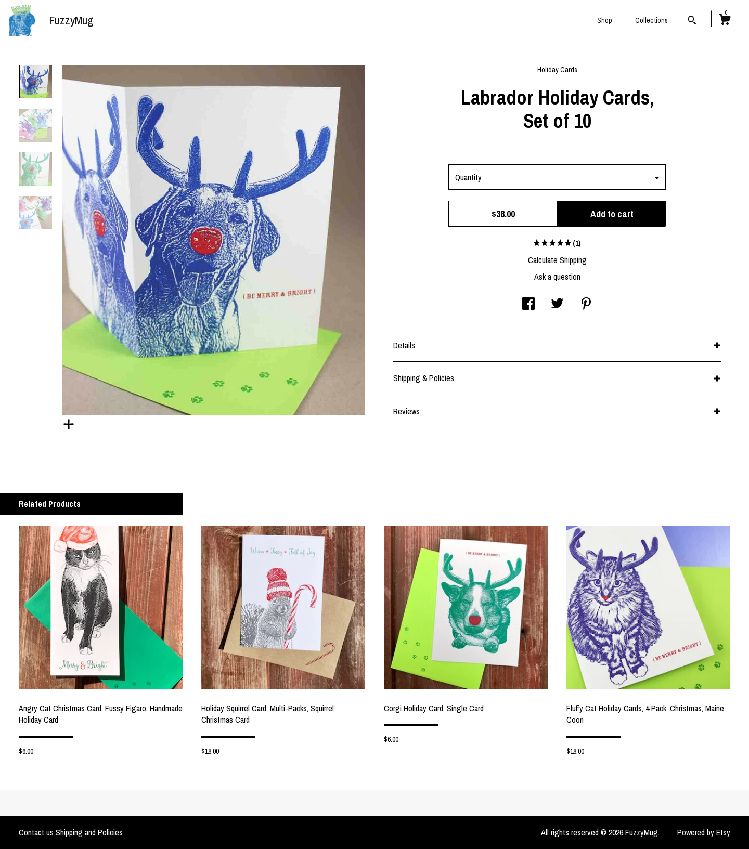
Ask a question (557, 276)
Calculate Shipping (557, 260)
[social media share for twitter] (557, 304)
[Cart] (724, 21)
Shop (604, 20)
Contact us (36, 832)
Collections (651, 20)
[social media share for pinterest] (586, 304)
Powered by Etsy (703, 832)
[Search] (692, 21)
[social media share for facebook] (528, 304)
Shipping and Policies (89, 832)
